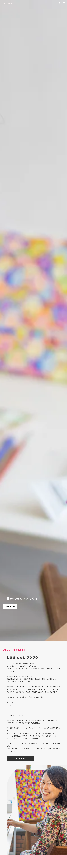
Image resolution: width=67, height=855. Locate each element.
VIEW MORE (10, 606)
